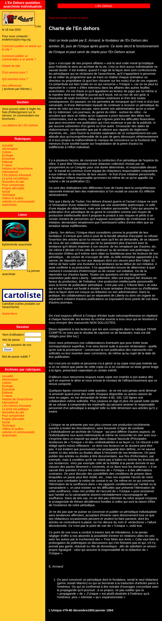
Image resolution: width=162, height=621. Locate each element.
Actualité (7, 145)
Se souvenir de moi (17, 345)
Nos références (12, 85)
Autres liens (9, 313)
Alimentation (10, 148)
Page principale (58, 17)
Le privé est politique (15, 178)
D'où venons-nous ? (15, 72)
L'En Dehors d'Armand (16, 175)
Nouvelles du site (13, 181)
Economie (8, 158)
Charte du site (11, 65)
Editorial (7, 162)
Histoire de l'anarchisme (17, 168)
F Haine (7, 165)
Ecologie (7, 155)
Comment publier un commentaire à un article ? (19, 57)
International (10, 171)
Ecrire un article (78, 17)
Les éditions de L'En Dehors (20, 125)
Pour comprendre (13, 185)
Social (6, 191)
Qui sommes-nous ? (15, 79)
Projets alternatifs (13, 188)
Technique (8, 195)
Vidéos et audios (12, 198)
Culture (6, 152)
